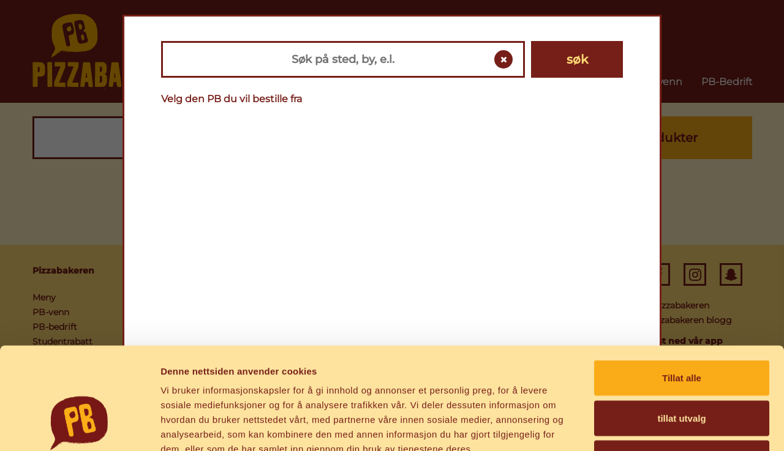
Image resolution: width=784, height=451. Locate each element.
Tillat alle (681, 290)
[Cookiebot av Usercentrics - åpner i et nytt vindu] (79, 427)
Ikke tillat (681, 370)
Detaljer (652, 427)
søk (577, 59)
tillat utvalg (681, 331)
